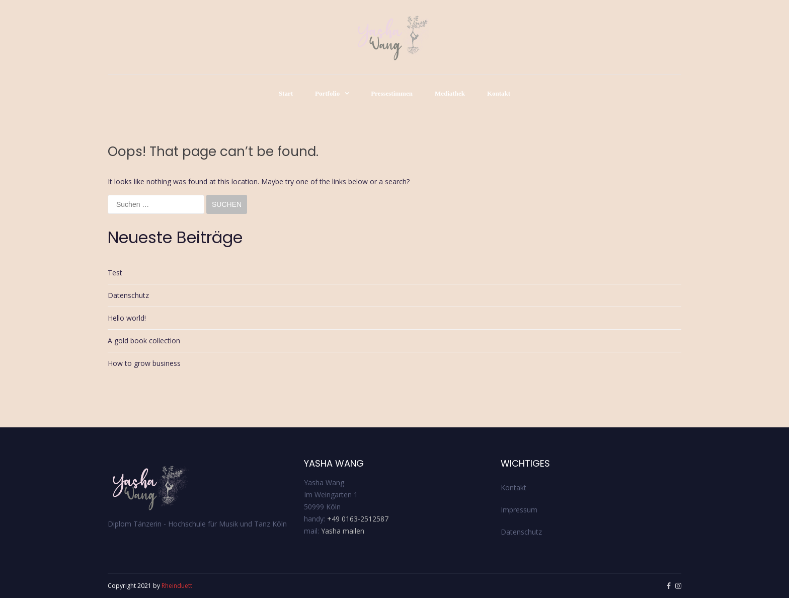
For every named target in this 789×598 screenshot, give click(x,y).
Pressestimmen (392, 93)
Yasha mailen (342, 531)
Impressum (519, 509)
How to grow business (144, 363)
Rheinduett (177, 585)
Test (115, 272)
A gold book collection (144, 340)
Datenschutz (128, 295)
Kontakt (498, 93)
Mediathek (450, 93)
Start (286, 93)
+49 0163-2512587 (357, 519)
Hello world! (127, 318)
